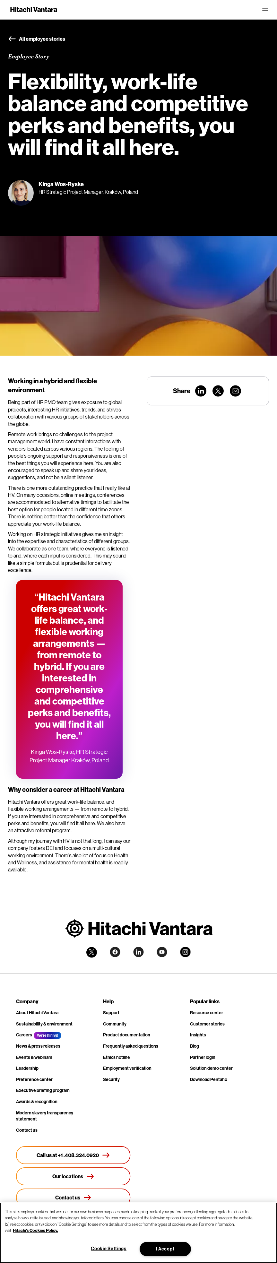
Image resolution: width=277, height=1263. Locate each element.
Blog (194, 1046)
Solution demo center (211, 1068)
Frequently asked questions (130, 1046)
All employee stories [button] (36, 39)
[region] (138, 1232)
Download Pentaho (208, 1079)
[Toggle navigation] (265, 9)
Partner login (202, 1057)
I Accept (165, 1249)
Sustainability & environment (44, 1024)
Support (111, 1013)
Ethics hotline (116, 1057)
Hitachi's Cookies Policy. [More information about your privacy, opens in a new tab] (35, 1230)
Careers (24, 1035)
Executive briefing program (43, 1090)
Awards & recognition (36, 1101)
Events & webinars (34, 1057)
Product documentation (126, 1035)
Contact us (27, 1130)
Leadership (27, 1068)
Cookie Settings (108, 1248)
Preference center (34, 1079)
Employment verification (127, 1068)
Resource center (206, 1013)
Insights (198, 1035)
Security (111, 1079)
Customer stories (207, 1024)
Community (114, 1024)
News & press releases (38, 1046)
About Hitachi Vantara (37, 1013)
